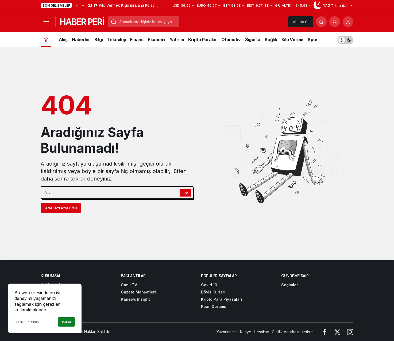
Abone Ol (300, 21)
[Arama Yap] (321, 21)
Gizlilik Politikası (27, 322)
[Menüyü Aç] (46, 21)
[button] (334, 21)
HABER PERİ (82, 22)
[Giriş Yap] (348, 21)
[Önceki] (77, 5)
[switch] (345, 39)
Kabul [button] (66, 322)
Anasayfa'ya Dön (61, 208)
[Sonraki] (83, 5)
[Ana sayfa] (46, 39)
